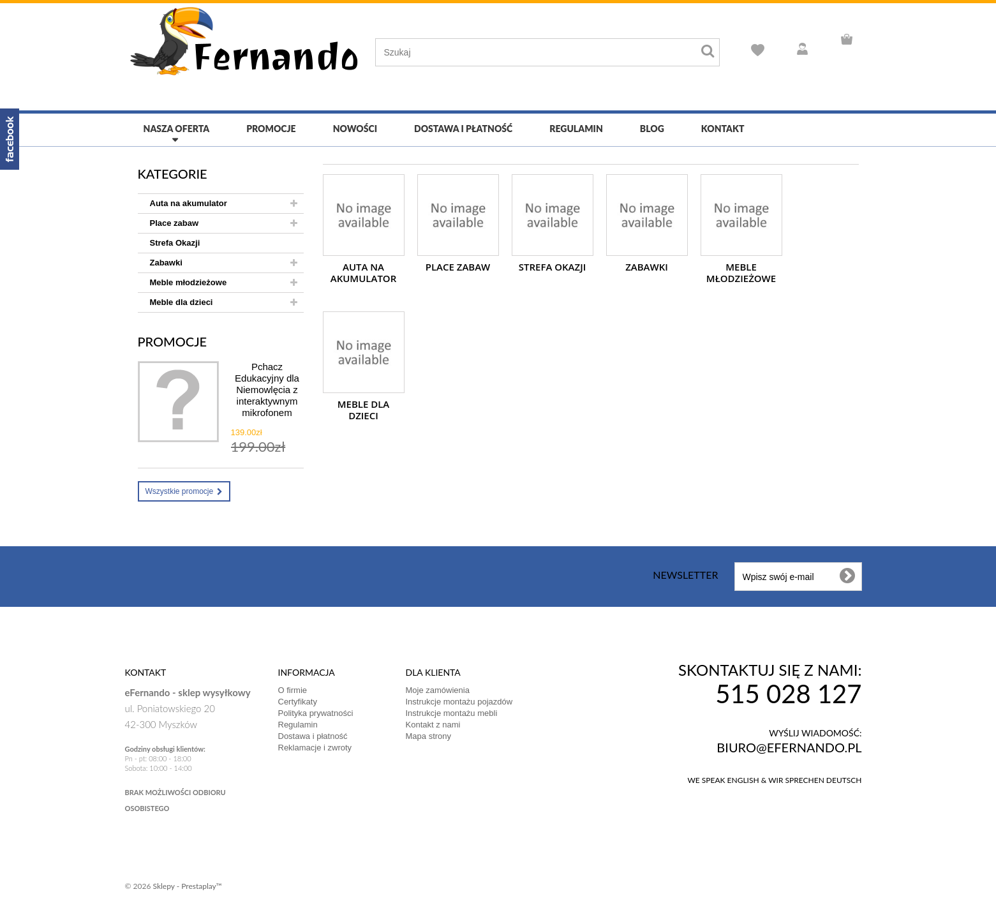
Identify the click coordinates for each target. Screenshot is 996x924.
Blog (652, 128)
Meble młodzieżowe (188, 282)
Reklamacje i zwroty (315, 747)
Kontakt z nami (433, 724)
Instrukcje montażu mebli (452, 713)
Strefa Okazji (175, 243)
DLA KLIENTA (433, 672)
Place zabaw (174, 223)
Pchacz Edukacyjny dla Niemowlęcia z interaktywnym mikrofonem (267, 389)
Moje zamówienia (438, 690)
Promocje (270, 128)
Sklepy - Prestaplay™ (186, 886)
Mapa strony (429, 736)
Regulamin (576, 128)
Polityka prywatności (315, 713)
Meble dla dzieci (181, 302)
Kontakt (723, 128)
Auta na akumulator (188, 203)
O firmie (293, 690)
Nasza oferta (177, 128)
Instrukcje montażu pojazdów (459, 701)
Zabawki (166, 262)
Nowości (355, 128)
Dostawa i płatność (463, 128)
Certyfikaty (297, 701)
